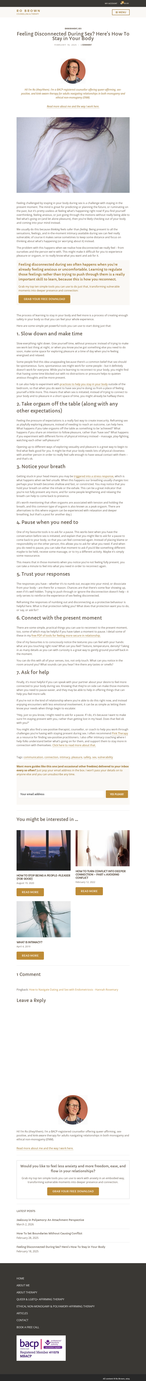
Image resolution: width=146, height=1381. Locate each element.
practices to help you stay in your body (84, 384)
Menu (121, 12)
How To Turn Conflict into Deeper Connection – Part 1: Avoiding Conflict (101, 874)
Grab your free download (44, 299)
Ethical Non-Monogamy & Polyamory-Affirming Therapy (56, 1306)
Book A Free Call (28, 1327)
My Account (111, 3)
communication (33, 757)
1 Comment (86, 45)
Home (20, 1278)
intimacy (65, 757)
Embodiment (71, 28)
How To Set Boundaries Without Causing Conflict (49, 1233)
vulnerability (105, 757)
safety (87, 757)
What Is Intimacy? (29, 942)
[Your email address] (61, 794)
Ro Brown (29, 11)
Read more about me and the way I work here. (45, 1148)
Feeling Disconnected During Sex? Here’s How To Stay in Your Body (61, 1247)
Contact (22, 1320)
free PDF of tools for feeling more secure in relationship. (66, 635)
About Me (23, 1285)
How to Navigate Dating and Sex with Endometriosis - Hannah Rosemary (73, 989)
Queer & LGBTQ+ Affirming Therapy (40, 1299)
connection (51, 757)
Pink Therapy (120, 733)
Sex (79, 28)
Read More (30, 892)
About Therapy (27, 1292)
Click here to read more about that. (74, 745)
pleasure (76, 757)
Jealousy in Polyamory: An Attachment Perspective (50, 1220)
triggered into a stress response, (94, 476)
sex (94, 757)
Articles (22, 1313)
